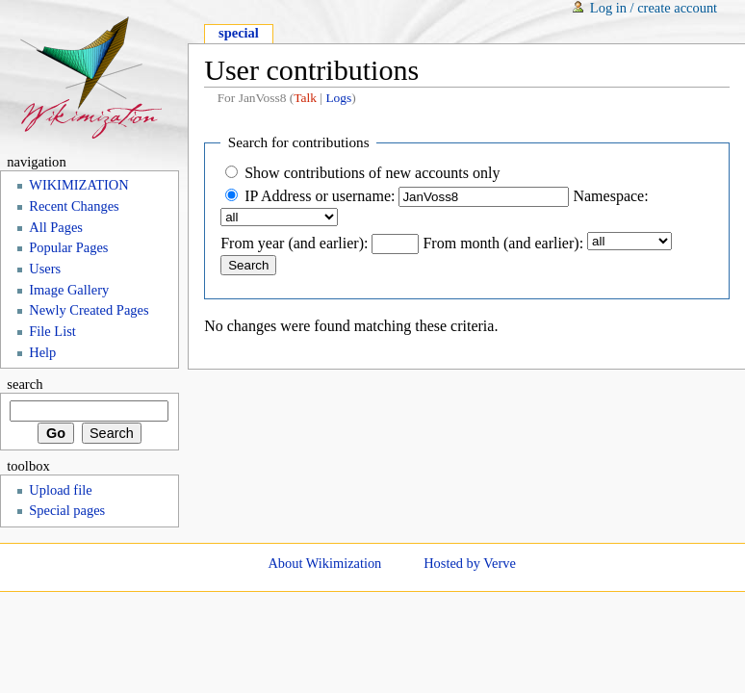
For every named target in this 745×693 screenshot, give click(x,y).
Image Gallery (69, 289)
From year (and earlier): (294, 243)
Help (42, 352)
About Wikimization (324, 563)
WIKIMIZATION (78, 184)
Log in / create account (653, 7)
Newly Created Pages (88, 310)
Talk (305, 97)
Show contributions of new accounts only (372, 173)
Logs (338, 97)
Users (45, 268)
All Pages (56, 227)
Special (238, 32)
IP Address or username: (319, 196)
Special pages (67, 510)
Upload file (60, 490)
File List (52, 331)
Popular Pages (68, 247)
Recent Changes (73, 206)
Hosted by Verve (470, 563)
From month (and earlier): (503, 243)
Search (24, 384)
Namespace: (610, 196)
